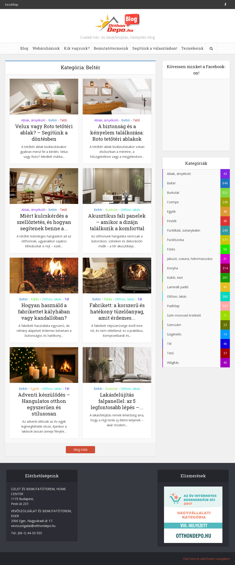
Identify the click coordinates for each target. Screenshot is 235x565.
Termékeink (192, 48)
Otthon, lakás (130, 210)
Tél (66, 299)
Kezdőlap (11, 4)
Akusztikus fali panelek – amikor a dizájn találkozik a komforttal (117, 222)
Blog (24, 48)
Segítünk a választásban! (154, 48)
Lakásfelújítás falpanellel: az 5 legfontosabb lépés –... (117, 401)
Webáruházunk (46, 48)
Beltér (52, 120)
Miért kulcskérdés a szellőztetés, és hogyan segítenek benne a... (44, 222)
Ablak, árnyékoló (33, 120)
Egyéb (35, 388)
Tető (63, 120)
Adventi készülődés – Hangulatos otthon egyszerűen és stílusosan (44, 404)
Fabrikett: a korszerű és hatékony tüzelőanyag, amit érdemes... (117, 311)
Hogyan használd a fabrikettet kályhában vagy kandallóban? (44, 311)
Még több (80, 449)
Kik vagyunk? (77, 48)
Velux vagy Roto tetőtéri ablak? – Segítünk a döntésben (44, 132)
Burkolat (111, 210)
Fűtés (35, 299)
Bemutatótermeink (111, 48)
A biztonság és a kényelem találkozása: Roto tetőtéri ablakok (117, 132)
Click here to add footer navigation (206, 559)
